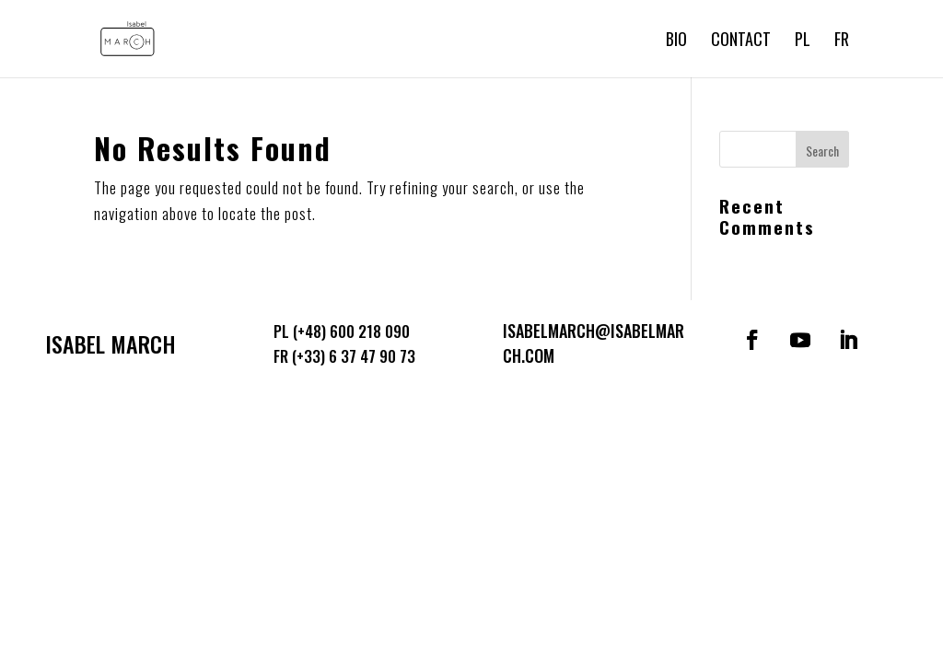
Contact (741, 41)
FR (841, 41)
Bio (676, 41)
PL (802, 41)
